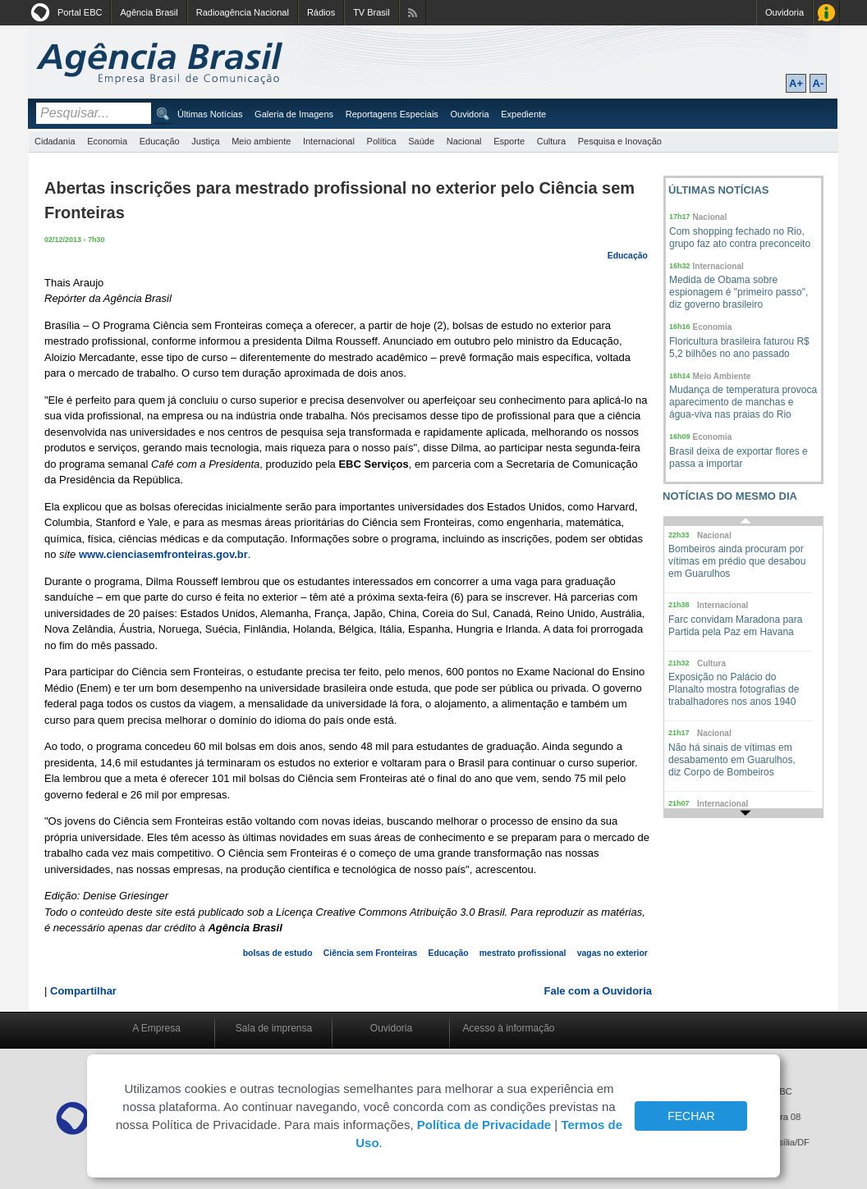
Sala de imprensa (274, 1028)
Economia (107, 141)
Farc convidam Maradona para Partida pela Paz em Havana (735, 626)
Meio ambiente (261, 141)
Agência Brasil (148, 12)
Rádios (321, 12)
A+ (796, 83)
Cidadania (55, 141)
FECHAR (691, 1116)
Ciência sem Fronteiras (370, 953)
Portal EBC (79, 12)
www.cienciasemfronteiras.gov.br (163, 554)
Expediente (523, 114)
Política (382, 141)
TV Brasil (371, 12)
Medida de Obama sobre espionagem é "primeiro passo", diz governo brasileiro (738, 292)
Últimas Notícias (209, 114)
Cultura (551, 141)
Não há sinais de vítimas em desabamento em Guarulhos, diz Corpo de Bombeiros (732, 760)
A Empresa (156, 1028)
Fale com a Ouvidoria (598, 991)
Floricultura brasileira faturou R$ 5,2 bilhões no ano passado (739, 347)
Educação (160, 141)
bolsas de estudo (278, 953)
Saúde (421, 141)
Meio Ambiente (722, 376)
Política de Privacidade (484, 1125)
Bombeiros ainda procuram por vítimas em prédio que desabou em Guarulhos (736, 561)
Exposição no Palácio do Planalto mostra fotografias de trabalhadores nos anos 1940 (733, 689)
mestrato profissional (523, 953)
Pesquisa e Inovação (620, 141)
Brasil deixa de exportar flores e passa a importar (738, 457)
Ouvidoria (784, 12)
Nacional (464, 141)
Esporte (509, 141)
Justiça (205, 141)
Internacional (329, 141)
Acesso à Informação (826, 12)
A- (818, 83)
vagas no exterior (612, 953)
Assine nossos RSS (412, 12)
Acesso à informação (508, 1028)
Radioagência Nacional (242, 12)
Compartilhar (83, 991)
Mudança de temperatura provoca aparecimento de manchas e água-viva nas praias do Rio (743, 402)
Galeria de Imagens (294, 114)
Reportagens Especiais (392, 114)
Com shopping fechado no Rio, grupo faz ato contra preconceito (739, 237)
